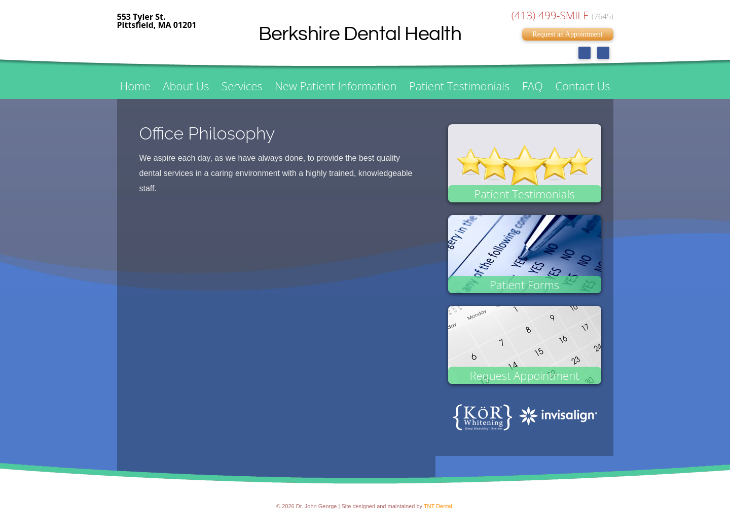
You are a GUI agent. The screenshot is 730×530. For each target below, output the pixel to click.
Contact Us (582, 85)
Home (135, 85)
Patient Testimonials (459, 85)
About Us (186, 85)
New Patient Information (335, 85)
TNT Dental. (439, 506)
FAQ (532, 85)
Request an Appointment (567, 34)
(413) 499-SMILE (562, 15)
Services (242, 85)
